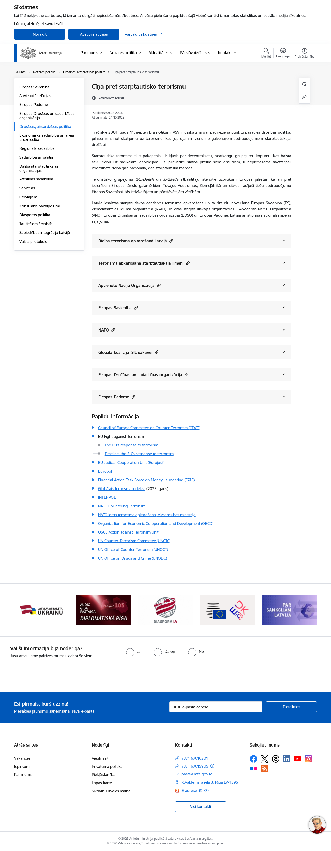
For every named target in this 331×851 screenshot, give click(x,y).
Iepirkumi (22, 766)
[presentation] (43, 673)
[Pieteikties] (291, 706)
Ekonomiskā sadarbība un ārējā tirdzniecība (46, 137)
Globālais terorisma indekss (121, 488)
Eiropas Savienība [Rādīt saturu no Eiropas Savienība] (118, 307)
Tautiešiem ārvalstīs (35, 223)
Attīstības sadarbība (36, 179)
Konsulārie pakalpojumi (39, 206)
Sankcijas (27, 188)
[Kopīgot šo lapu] (304, 97)
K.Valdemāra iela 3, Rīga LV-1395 (209, 782)
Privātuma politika (107, 766)
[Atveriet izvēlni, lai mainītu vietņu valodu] (282, 53)
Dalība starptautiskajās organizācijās (38, 168)
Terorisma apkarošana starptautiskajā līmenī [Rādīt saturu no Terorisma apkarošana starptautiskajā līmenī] (144, 263)
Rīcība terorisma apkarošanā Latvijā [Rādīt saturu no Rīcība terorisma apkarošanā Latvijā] (135, 240)
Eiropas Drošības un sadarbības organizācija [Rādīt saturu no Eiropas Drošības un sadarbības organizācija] (143, 374)
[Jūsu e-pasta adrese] (216, 706)
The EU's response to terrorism (131, 445)
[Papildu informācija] (212, 766)
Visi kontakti (200, 806)
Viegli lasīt (100, 758)
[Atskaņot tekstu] (111, 98)
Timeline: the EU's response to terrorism (139, 453)
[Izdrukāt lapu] (304, 84)
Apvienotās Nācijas (35, 95)
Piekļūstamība (104, 774)
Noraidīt (40, 34)
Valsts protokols (33, 241)
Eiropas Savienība (34, 86)
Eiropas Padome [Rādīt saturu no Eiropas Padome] (116, 396)
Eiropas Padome (33, 104)
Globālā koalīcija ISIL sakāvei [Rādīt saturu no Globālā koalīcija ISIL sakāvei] (128, 352)
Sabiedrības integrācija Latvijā (44, 232)
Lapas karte (102, 782)
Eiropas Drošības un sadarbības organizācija (46, 115)
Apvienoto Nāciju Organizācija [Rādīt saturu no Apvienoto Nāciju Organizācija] (129, 285)
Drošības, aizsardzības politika (45, 126)
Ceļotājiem (28, 197)
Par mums (23, 774)
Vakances (22, 758)
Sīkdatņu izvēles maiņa (111, 791)
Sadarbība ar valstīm (36, 157)
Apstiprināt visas (94, 34)
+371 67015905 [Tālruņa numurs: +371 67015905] (194, 766)
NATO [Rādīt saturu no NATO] (106, 330)
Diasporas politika (34, 214)
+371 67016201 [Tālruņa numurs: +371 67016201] (194, 758)
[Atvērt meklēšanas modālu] (266, 54)
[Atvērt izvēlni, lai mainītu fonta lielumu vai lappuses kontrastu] (304, 54)
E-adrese (189, 790)
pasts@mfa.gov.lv (196, 774)
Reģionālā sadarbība (37, 148)
